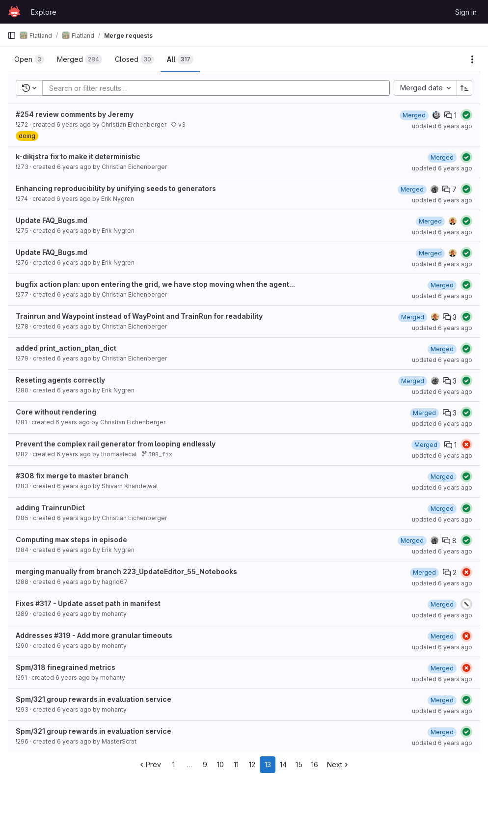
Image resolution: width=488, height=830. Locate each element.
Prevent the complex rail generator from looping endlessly (116, 444)
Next (338, 764)
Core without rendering (56, 412)
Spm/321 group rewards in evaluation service (93, 699)
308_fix (156, 454)
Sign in (466, 12)
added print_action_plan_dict (66, 348)
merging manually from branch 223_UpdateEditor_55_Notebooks (126, 571)
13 (268, 764)
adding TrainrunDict (50, 507)
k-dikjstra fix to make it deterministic (78, 156)
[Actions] (472, 59)
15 (299, 764)
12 (252, 764)
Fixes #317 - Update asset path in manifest (88, 603)
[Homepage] (14, 12)
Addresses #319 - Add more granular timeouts (94, 635)
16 (314, 764)
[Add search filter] (219, 88)
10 (220, 764)
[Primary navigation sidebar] (12, 35)
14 (283, 764)
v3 (178, 124)
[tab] (29, 59)
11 (236, 764)
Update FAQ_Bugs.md (51, 220)
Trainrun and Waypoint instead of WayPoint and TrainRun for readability (139, 316)
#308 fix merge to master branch (72, 475)
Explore (43, 12)
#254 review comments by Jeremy (75, 114)
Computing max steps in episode (71, 539)
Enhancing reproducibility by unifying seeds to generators (116, 188)
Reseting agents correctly (60, 380)
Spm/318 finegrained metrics (65, 667)
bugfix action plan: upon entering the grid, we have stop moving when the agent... (155, 284)
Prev (149, 764)
